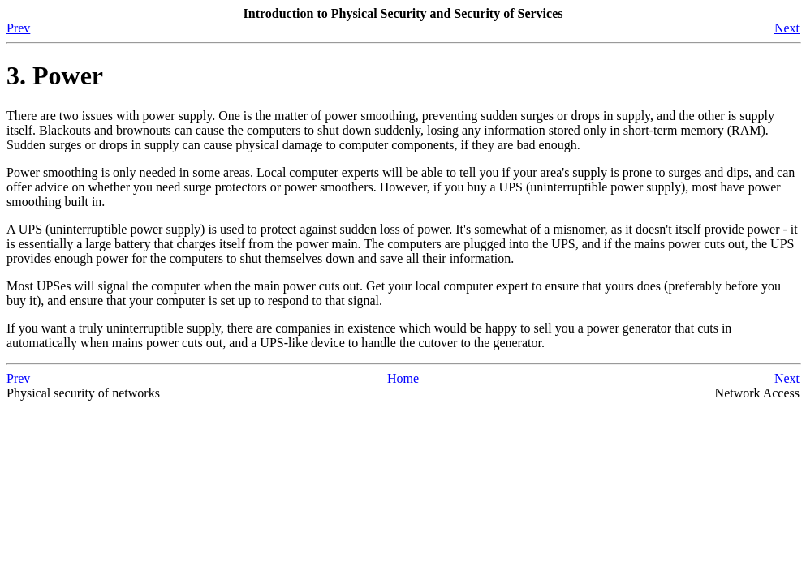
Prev (18, 28)
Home (403, 378)
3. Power (54, 75)
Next (787, 28)
